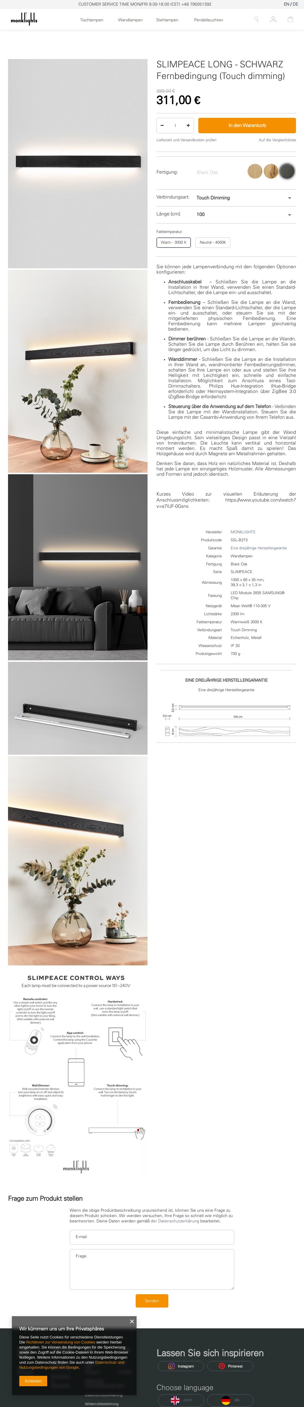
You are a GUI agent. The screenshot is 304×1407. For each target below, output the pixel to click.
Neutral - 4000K (213, 242)
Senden (152, 1301)
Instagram (181, 1366)
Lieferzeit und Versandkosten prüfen (186, 140)
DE (295, 4)
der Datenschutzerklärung (175, 1221)
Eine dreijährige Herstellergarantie (259, 548)
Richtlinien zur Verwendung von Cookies (60, 1342)
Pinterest (230, 1366)
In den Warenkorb (247, 125)
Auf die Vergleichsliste (277, 140)
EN (286, 4)
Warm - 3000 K (173, 242)
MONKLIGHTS (243, 532)
